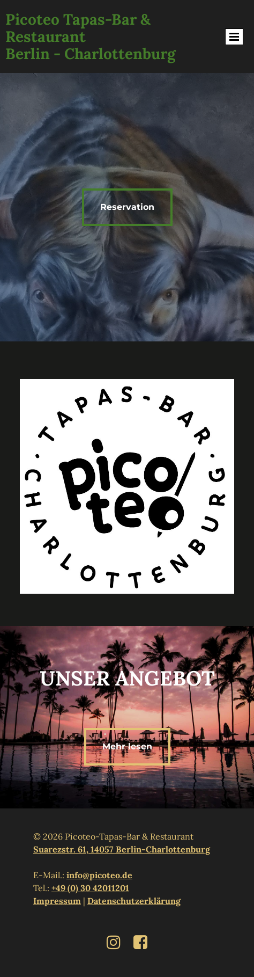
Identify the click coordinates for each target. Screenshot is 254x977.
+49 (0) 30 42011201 (90, 888)
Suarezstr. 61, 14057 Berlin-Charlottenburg (121, 849)
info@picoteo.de (99, 875)
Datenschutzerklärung (134, 900)
